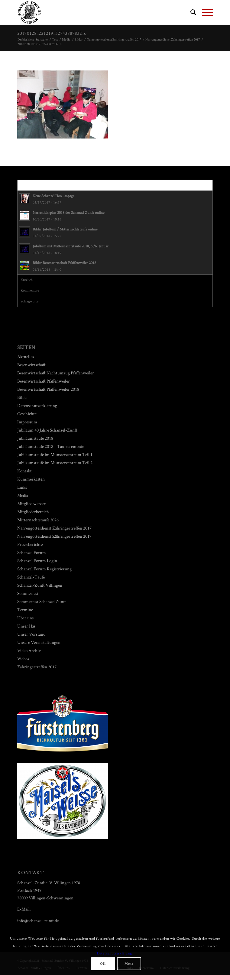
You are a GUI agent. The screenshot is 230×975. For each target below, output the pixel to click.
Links (22, 487)
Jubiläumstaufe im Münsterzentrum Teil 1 (54, 454)
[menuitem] (190, 12)
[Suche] (190, 12)
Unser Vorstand (31, 634)
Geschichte (27, 413)
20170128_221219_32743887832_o (51, 33)
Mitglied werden (32, 503)
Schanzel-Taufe (31, 577)
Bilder (22, 397)
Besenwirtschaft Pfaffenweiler (43, 381)
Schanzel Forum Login (37, 560)
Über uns (25, 618)
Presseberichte (30, 544)
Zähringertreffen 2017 (37, 667)
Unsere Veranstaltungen (38, 642)
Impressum (27, 422)
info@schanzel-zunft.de (38, 920)
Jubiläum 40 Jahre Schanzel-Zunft (47, 430)
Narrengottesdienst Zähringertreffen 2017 (54, 528)
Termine (25, 609)
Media (22, 495)
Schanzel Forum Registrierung (44, 569)
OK (102, 963)
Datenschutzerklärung (37, 405)
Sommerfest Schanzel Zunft (41, 601)
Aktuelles (25, 356)
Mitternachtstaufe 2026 (38, 520)
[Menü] (204, 12)
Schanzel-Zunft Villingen (39, 585)
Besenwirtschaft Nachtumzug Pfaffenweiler (55, 373)
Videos (23, 658)
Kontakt (24, 471)
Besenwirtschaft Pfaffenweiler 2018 (48, 389)
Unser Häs (26, 626)
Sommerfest (27, 593)
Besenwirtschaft (31, 364)
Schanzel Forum (31, 552)
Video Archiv (29, 650)
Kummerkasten (31, 479)
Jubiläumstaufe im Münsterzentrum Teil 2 (54, 462)
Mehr (129, 963)
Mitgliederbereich (33, 511)
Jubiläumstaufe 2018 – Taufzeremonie (50, 446)
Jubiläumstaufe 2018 (35, 438)
